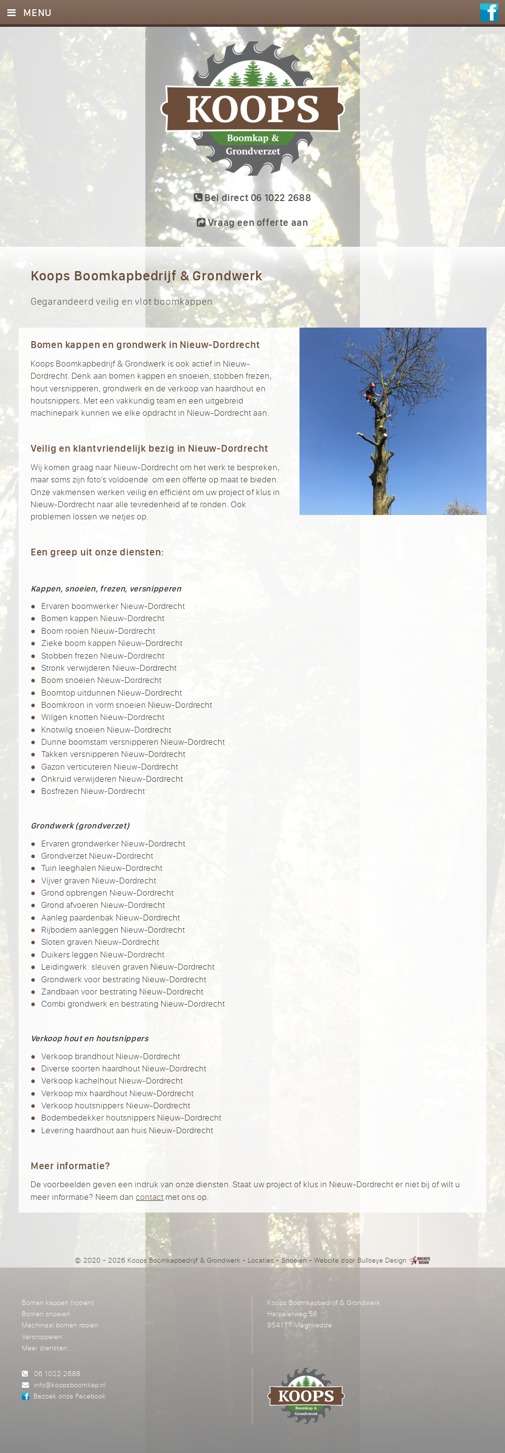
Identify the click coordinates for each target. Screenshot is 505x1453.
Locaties (261, 1260)
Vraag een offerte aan (252, 222)
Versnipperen (42, 1336)
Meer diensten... (47, 1347)
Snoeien (294, 1260)
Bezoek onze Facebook (70, 1395)
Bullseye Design (382, 1260)
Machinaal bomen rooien (60, 1324)
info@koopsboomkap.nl (70, 1384)
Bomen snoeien (46, 1313)
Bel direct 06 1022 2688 (252, 197)
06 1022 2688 (57, 1373)
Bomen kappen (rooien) (58, 1302)
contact (150, 1196)
